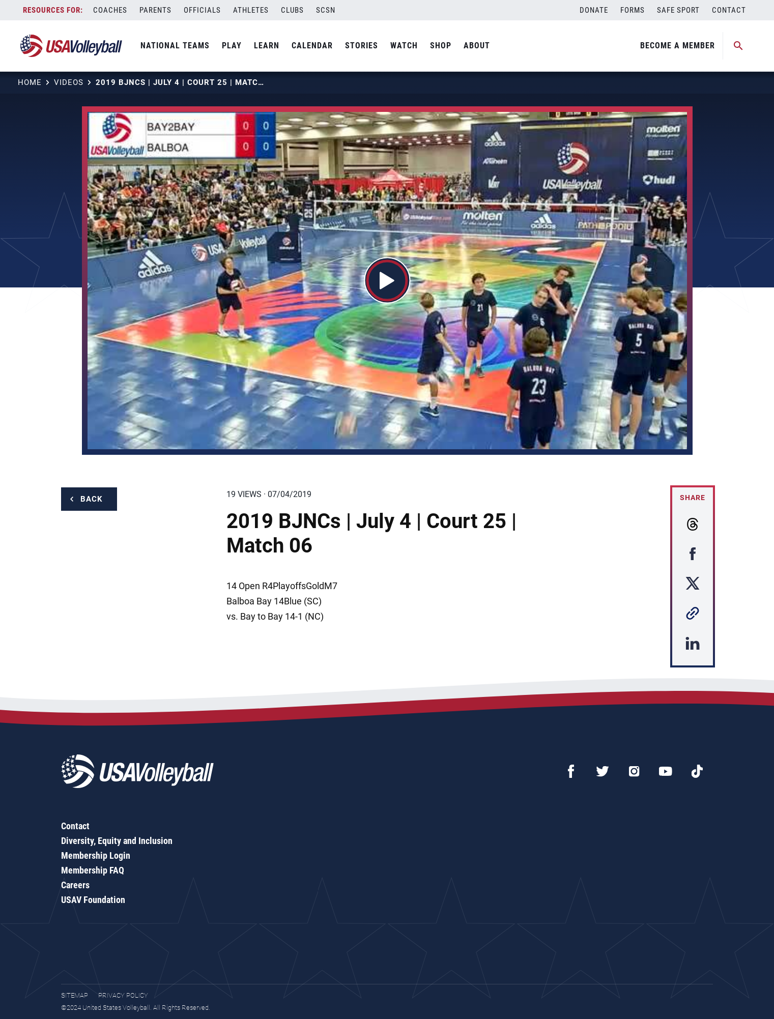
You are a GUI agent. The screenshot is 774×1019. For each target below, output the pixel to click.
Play (232, 45)
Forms (632, 10)
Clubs (292, 10)
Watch (404, 45)
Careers (75, 885)
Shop (440, 45)
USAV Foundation (93, 899)
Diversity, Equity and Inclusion (117, 840)
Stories (361, 45)
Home (30, 82)
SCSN (325, 10)
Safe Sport (678, 10)
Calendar (312, 45)
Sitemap (74, 995)
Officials (202, 10)
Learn (266, 45)
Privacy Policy (123, 995)
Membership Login (95, 855)
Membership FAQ (92, 870)
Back (91, 499)
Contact (729, 10)
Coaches (110, 10)
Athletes (251, 10)
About (477, 45)
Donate (594, 10)
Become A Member (677, 45)
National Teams (175, 45)
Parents (155, 10)
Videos (68, 82)
